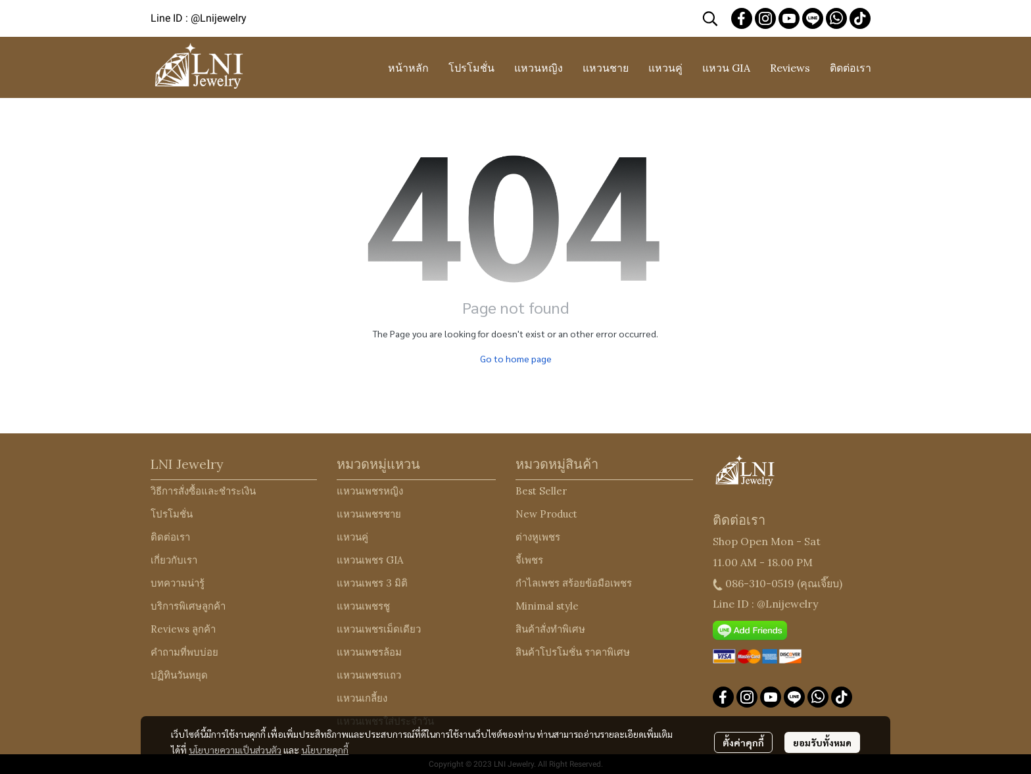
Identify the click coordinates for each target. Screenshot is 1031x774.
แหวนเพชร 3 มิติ (372, 583)
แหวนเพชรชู (363, 606)
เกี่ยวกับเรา (174, 560)
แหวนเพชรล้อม (369, 652)
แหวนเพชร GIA (370, 560)
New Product (546, 514)
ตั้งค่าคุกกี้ (743, 742)
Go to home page (516, 358)
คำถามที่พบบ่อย (184, 652)
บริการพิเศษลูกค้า (188, 606)
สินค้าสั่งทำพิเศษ (550, 629)
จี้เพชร (529, 560)
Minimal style (547, 606)
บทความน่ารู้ (177, 583)
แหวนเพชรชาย (369, 514)
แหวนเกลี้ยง (362, 698)
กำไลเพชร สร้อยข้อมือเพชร (574, 583)
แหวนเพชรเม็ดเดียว (379, 629)
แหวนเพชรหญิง (370, 491)
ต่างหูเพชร (538, 537)
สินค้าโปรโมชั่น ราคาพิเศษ (573, 652)
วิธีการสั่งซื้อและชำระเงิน (203, 491)
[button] (710, 18)
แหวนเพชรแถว (369, 675)
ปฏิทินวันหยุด (179, 675)
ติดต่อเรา (170, 537)
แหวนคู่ (352, 537)
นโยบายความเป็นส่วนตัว (235, 750)
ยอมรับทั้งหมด (822, 742)
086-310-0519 (759, 583)
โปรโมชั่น (172, 514)
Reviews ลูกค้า (183, 629)
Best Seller (541, 491)
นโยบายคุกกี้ (324, 750)
